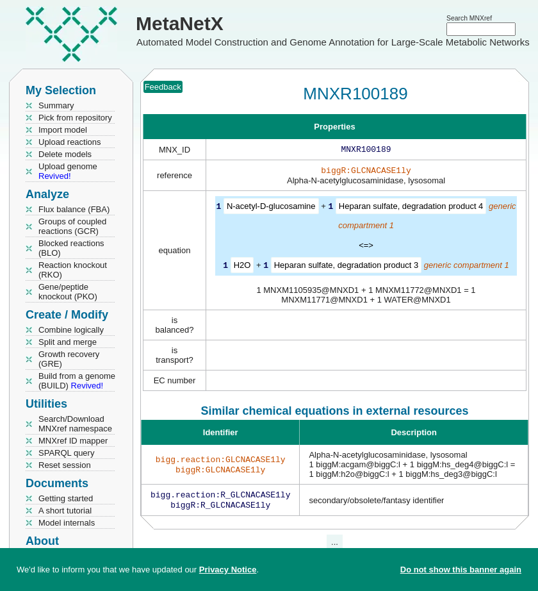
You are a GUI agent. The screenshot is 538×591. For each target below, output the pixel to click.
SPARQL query (66, 453)
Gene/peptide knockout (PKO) (67, 291)
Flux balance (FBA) (74, 209)
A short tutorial (65, 510)
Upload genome (67, 171)
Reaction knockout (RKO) (72, 269)
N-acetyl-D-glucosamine (271, 208)
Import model (62, 130)
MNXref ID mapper (73, 440)
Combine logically (71, 330)
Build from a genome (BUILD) (76, 380)
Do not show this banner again (460, 569)
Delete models (65, 154)
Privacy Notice (228, 569)
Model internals (66, 523)
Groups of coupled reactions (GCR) (72, 226)
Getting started (65, 498)
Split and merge (67, 342)
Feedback (163, 87)
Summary (56, 105)
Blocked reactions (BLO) (71, 248)
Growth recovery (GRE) (68, 359)
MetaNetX (180, 23)
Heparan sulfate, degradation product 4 (411, 208)
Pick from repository (75, 117)
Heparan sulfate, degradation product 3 (346, 267)
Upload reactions (69, 142)
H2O (242, 267)
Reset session (64, 465)
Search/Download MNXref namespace (75, 423)
